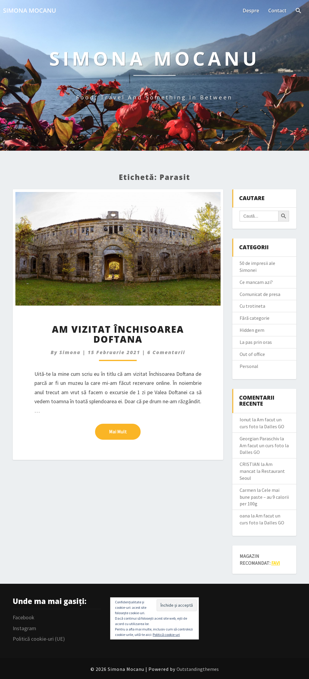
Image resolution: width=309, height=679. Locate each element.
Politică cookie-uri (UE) (39, 638)
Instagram (24, 628)
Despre (251, 10)
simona (70, 352)
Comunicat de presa (260, 294)
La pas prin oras (256, 342)
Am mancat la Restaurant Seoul (262, 471)
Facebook (23, 617)
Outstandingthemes (198, 669)
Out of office (252, 354)
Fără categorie (254, 318)
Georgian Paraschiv (259, 438)
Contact (277, 10)
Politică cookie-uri (166, 634)
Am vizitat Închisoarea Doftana (118, 334)
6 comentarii (166, 352)
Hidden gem (252, 330)
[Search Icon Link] (298, 11)
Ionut (245, 420)
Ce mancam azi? (256, 282)
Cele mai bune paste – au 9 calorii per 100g (264, 497)
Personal (249, 366)
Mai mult (125, 431)
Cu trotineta (252, 306)
